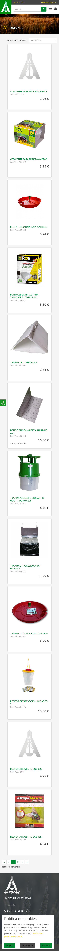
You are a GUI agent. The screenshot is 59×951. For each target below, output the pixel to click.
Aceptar (9, 945)
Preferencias (27, 945)
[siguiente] (22, 862)
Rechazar (46, 945)
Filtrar (3, 404)
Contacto (11, 905)
